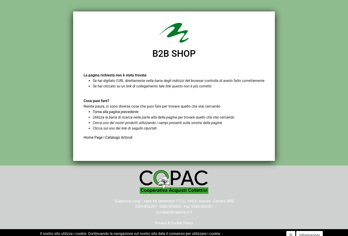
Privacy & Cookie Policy (174, 223)
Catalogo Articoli (119, 137)
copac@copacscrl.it (174, 212)
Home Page (93, 137)
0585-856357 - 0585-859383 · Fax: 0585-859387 (174, 206)
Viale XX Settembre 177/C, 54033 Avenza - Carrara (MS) (189, 201)
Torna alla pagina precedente (115, 112)
